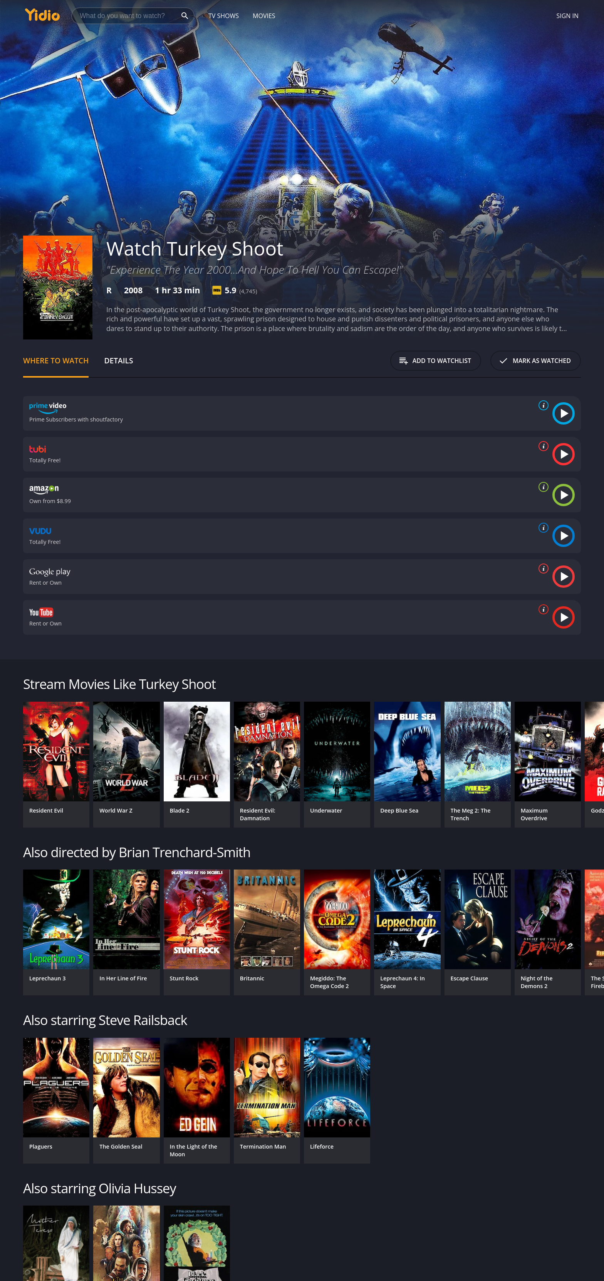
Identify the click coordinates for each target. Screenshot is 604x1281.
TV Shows (223, 16)
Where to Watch (56, 360)
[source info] (542, 405)
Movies (264, 16)
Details (118, 360)
